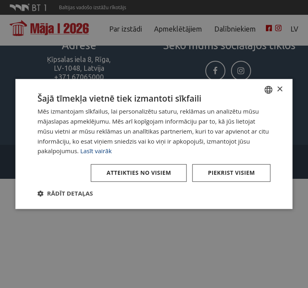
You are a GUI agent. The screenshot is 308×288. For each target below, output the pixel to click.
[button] (65, 193)
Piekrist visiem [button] (231, 173)
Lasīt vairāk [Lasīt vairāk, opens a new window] (95, 151)
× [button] (280, 89)
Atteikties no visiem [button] (139, 173)
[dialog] (154, 144)
